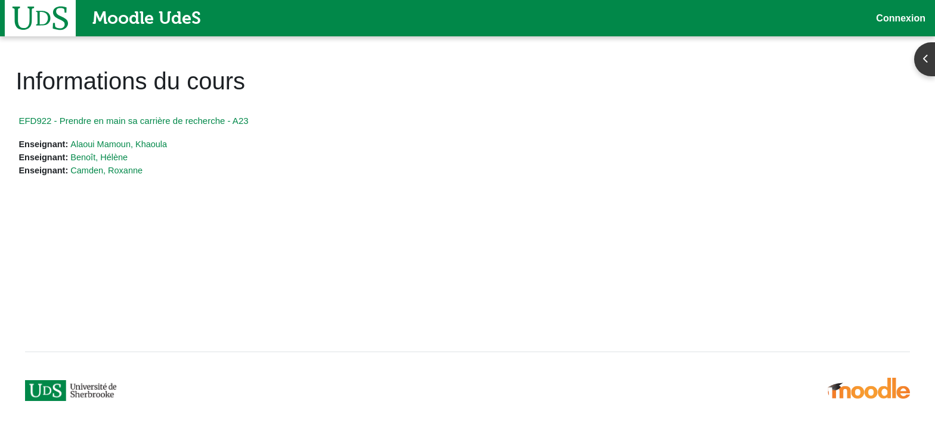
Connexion (900, 18)
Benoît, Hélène (128, 158)
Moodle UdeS (146, 18)
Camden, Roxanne (136, 171)
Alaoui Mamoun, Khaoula (149, 144)
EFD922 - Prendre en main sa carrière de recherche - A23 (160, 121)
